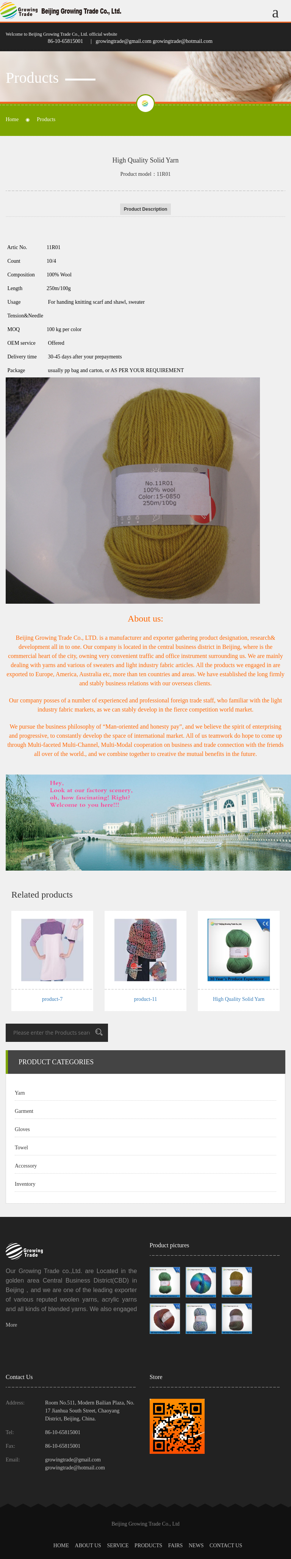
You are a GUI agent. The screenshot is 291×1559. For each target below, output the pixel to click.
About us (88, 1545)
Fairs (175, 1545)
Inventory (25, 1184)
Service (117, 1545)
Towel (21, 1147)
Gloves (22, 1129)
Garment (24, 1111)
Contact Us (226, 1545)
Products (148, 1545)
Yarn (20, 1093)
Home (12, 119)
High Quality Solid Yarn (238, 999)
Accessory (26, 1166)
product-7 (52, 999)
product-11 (145, 999)
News (196, 1545)
